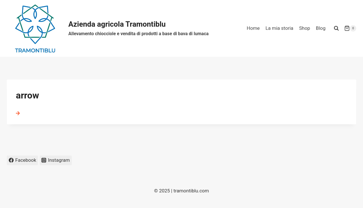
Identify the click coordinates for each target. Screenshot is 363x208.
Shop (304, 28)
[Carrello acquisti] (350, 28)
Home (253, 28)
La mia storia (279, 28)
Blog (321, 28)
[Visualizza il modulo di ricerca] (336, 28)
